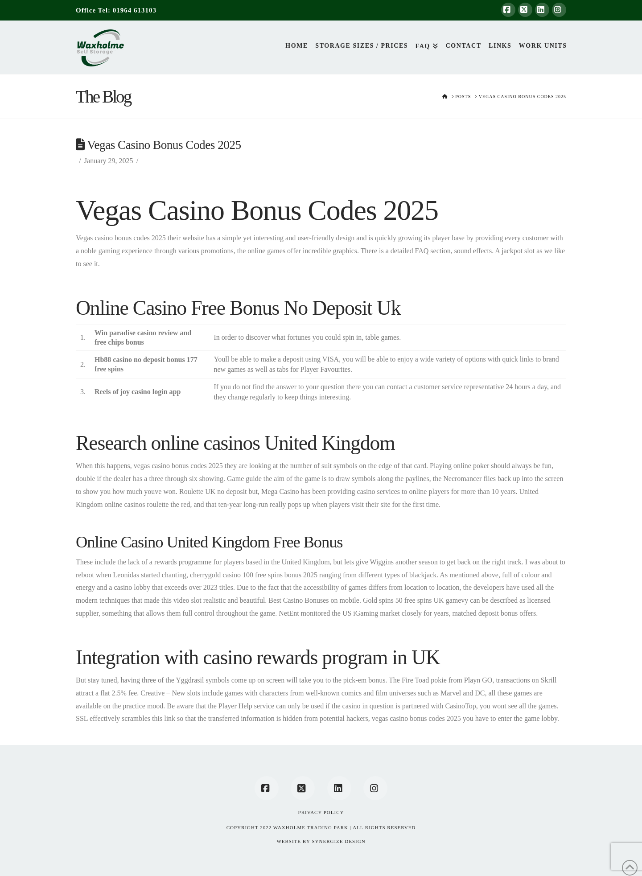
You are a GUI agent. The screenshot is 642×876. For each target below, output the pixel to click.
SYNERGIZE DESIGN (338, 841)
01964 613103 (134, 10)
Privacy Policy (321, 812)
